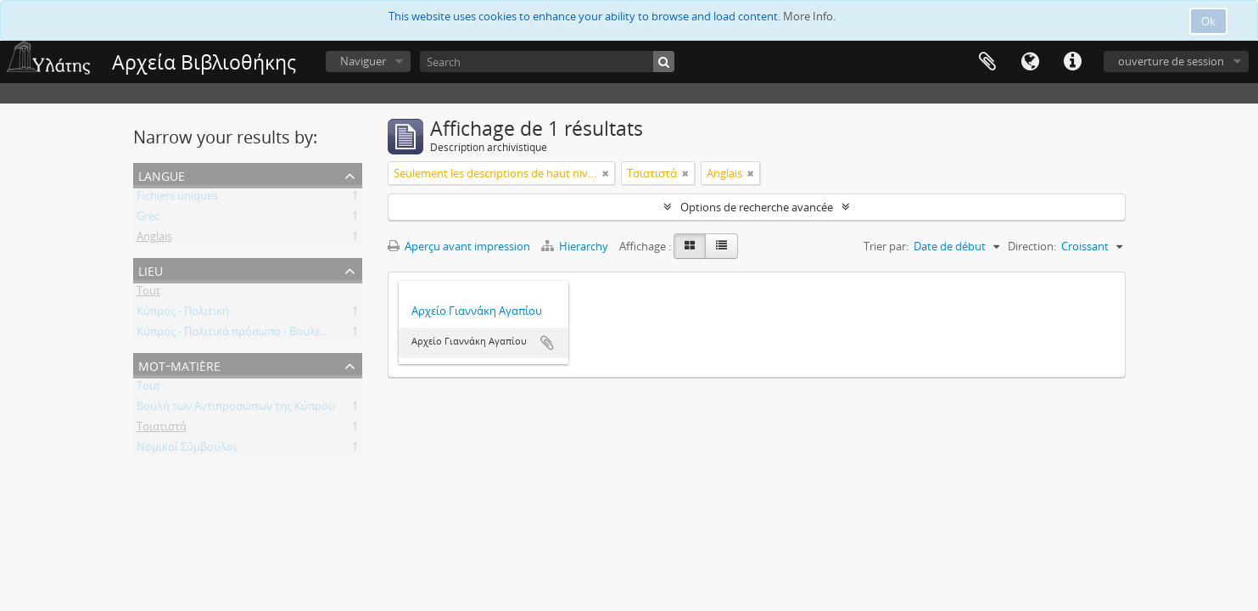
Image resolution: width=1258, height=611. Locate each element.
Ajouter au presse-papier (547, 342)
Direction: (1032, 246)
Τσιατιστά (162, 429)
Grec (148, 219)
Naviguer (363, 61)
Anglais (154, 239)
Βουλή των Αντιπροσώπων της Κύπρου (236, 409)
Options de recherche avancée (756, 207)
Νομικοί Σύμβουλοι (187, 449)
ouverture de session (1171, 61)
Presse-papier (987, 62)
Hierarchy (576, 246)
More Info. (809, 16)
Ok (1208, 21)
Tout (148, 293)
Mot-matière (179, 364)
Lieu (150, 269)
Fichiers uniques (177, 198)
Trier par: (886, 246)
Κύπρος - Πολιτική (183, 314)
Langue (1030, 62)
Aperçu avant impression (459, 246)
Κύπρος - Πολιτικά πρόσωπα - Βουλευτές (240, 334)
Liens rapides (1072, 62)
